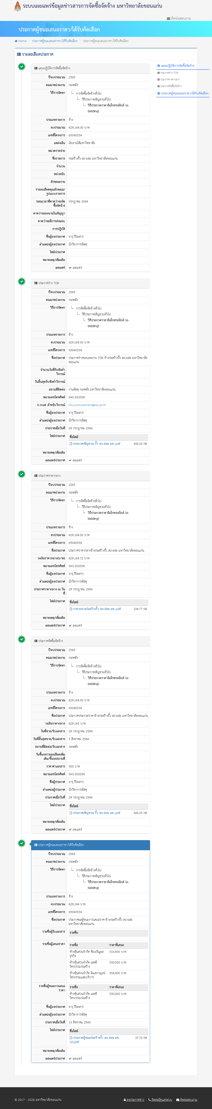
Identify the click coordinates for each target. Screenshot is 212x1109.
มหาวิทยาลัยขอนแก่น (48, 1100)
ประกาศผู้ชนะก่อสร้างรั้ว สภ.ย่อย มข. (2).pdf (95, 1040)
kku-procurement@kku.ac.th (87, 405)
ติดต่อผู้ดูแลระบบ (160, 1100)
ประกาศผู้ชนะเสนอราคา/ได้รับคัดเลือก (55, 41)
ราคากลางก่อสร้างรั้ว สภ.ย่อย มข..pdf (95, 609)
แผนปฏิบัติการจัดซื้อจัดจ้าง (175, 66)
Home (21, 41)
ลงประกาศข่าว (134, 1100)
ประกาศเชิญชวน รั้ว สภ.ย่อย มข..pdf (95, 444)
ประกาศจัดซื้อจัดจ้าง (169, 86)
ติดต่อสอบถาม (179, 18)
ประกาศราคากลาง (168, 79)
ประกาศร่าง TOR (167, 73)
